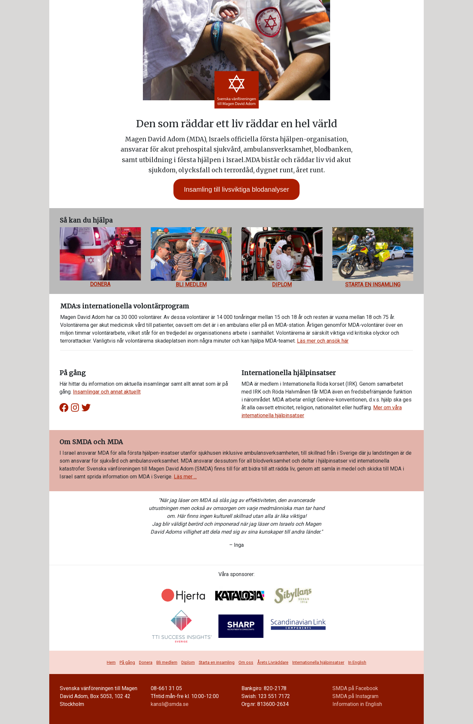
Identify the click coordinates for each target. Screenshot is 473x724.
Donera (145, 662)
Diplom (188, 662)
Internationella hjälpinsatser (318, 662)
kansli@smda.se (170, 704)
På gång (127, 662)
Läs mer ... (185, 476)
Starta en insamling (217, 662)
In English (357, 662)
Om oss (245, 662)
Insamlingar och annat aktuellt (107, 392)
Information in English (357, 704)
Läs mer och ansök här (323, 341)
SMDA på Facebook (355, 688)
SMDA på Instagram (355, 696)
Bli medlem (166, 662)
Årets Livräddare (272, 662)
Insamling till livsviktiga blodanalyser (236, 189)
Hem (111, 662)
